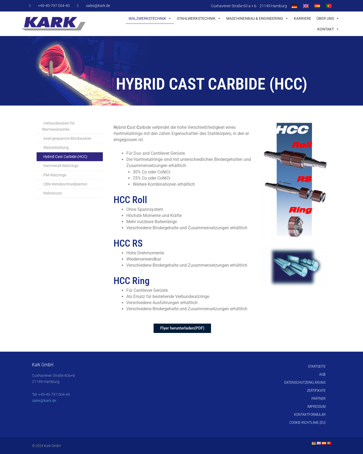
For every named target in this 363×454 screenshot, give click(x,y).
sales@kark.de (44, 400)
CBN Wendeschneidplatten (65, 184)
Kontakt (328, 29)
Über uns (328, 18)
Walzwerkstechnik (149, 18)
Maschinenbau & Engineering (257, 18)
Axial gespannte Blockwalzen (67, 138)
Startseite (317, 366)
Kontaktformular (310, 414)
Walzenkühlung (56, 147)
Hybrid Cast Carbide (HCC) (65, 156)
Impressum (316, 406)
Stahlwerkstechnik (199, 18)
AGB (322, 374)
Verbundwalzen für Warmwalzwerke (58, 126)
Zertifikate (316, 390)
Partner (318, 398)
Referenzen (52, 193)
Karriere (302, 18)
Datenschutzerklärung (305, 382)
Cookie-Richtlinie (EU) (307, 422)
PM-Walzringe (54, 175)
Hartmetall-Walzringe (60, 166)
